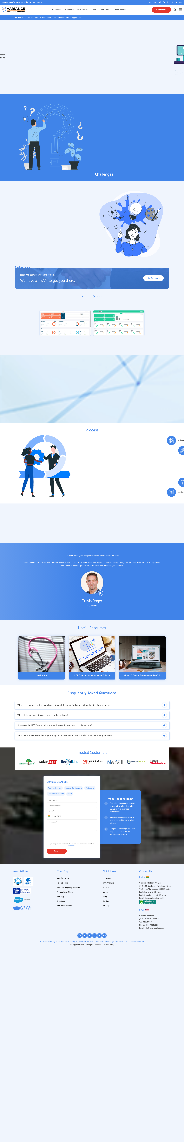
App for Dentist (63, 877)
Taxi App (60, 896)
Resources (119, 10)
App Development (54, 787)
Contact (106, 900)
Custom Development (73, 787)
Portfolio (106, 886)
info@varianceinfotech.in (155, 897)
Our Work (106, 10)
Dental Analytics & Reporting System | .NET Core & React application (52, 18)
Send (56, 850)
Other (69, 792)
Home (19, 18)
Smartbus (61, 900)
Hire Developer (153, 278)
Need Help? (153, 2)
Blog (105, 896)
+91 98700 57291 (159, 894)
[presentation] (64, 835)
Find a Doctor (62, 882)
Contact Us (161, 10)
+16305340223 (152, 924)
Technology (83, 10)
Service (56, 10)
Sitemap (106, 905)
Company (107, 877)
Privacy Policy (71, 845)
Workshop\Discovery (56, 792)
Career (105, 891)
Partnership (90, 787)
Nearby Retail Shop (65, 891)
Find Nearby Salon (64, 905)
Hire (95, 10)
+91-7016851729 (154, 891)
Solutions (69, 10)
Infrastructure (108, 882)
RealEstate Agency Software (68, 886)
